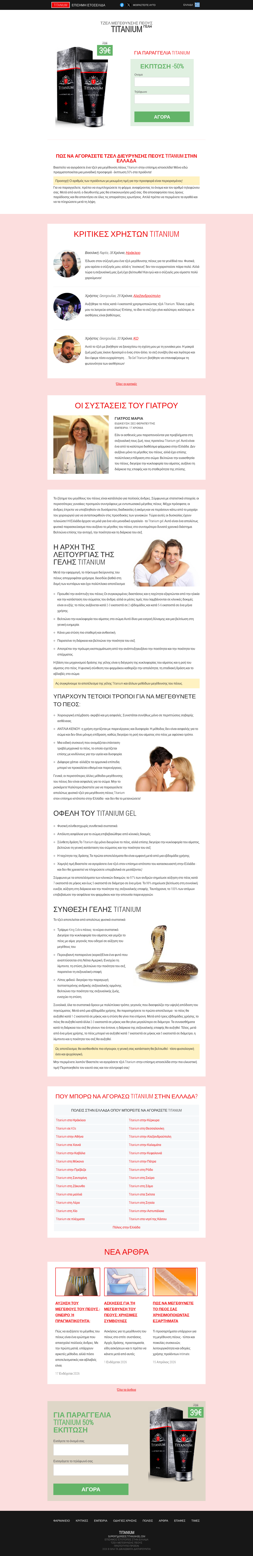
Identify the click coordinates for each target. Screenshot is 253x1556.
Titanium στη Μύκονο (70, 1161)
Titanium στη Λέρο (68, 1202)
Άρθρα (163, 1520)
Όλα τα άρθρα (126, 1389)
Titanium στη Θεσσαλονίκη (146, 1128)
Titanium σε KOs (66, 1128)
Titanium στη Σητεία (142, 1202)
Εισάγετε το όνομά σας (68, 1441)
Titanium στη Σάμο (141, 1186)
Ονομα (138, 74)
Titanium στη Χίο (66, 1211)
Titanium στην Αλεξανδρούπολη (150, 1136)
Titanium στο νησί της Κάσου (148, 1219)
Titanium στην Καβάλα (70, 1153)
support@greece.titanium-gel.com (126, 1536)
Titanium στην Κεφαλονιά (145, 1153)
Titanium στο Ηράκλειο (71, 1120)
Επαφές (180, 1520)
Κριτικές (82, 1520)
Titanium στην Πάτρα (142, 1161)
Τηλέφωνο (140, 91)
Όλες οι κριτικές (126, 384)
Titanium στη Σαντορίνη (71, 1178)
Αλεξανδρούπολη (146, 295)
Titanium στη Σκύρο (142, 1178)
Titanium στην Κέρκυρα (144, 1120)
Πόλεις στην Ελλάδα (126, 1227)
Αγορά (162, 117)
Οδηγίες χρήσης (125, 1520)
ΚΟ (135, 338)
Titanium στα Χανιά (68, 1145)
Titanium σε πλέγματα (70, 1219)
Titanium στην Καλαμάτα (145, 1145)
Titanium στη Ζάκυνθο (70, 1186)
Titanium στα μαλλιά (69, 1194)
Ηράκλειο (133, 252)
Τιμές (195, 1520)
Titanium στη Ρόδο (141, 1169)
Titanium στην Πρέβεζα (71, 1169)
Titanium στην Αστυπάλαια (146, 1211)
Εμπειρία (100, 1520)
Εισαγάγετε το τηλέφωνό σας (73, 1461)
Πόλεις (148, 1520)
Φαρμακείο (61, 1520)
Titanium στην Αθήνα (69, 1136)
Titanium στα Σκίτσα (142, 1194)
